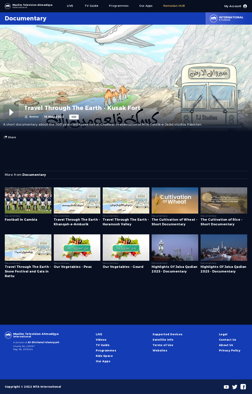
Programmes (106, 350)
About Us (226, 345)
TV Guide (103, 345)
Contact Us (227, 339)
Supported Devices (167, 334)
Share (9, 137)
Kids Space (104, 356)
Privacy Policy (229, 350)
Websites (160, 350)
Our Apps (103, 361)
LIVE (99, 334)
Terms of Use (163, 345)
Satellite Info (163, 339)
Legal (223, 334)
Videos (101, 339)
